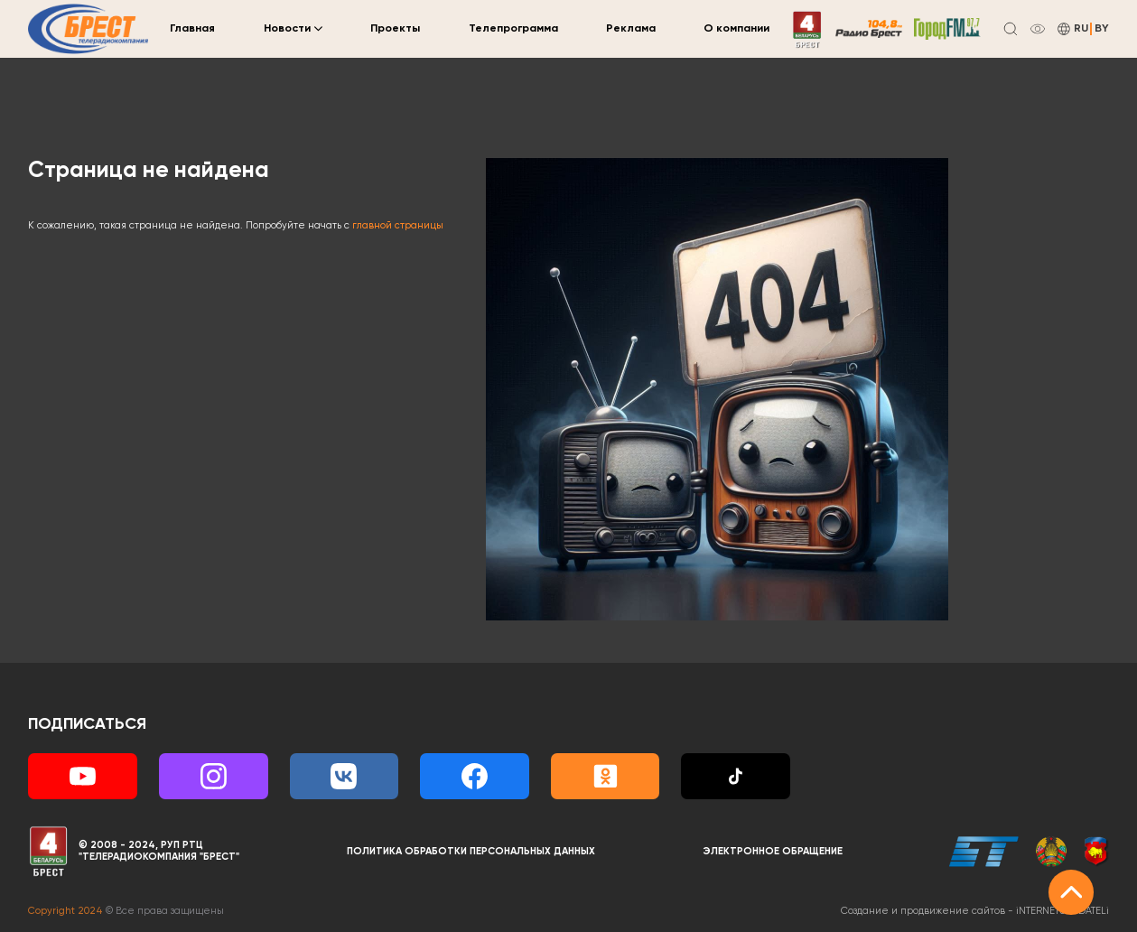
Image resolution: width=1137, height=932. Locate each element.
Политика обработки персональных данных (471, 851)
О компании (736, 28)
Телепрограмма (513, 28)
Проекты (395, 28)
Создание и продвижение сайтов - (975, 911)
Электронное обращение (773, 851)
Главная (192, 28)
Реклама (631, 28)
